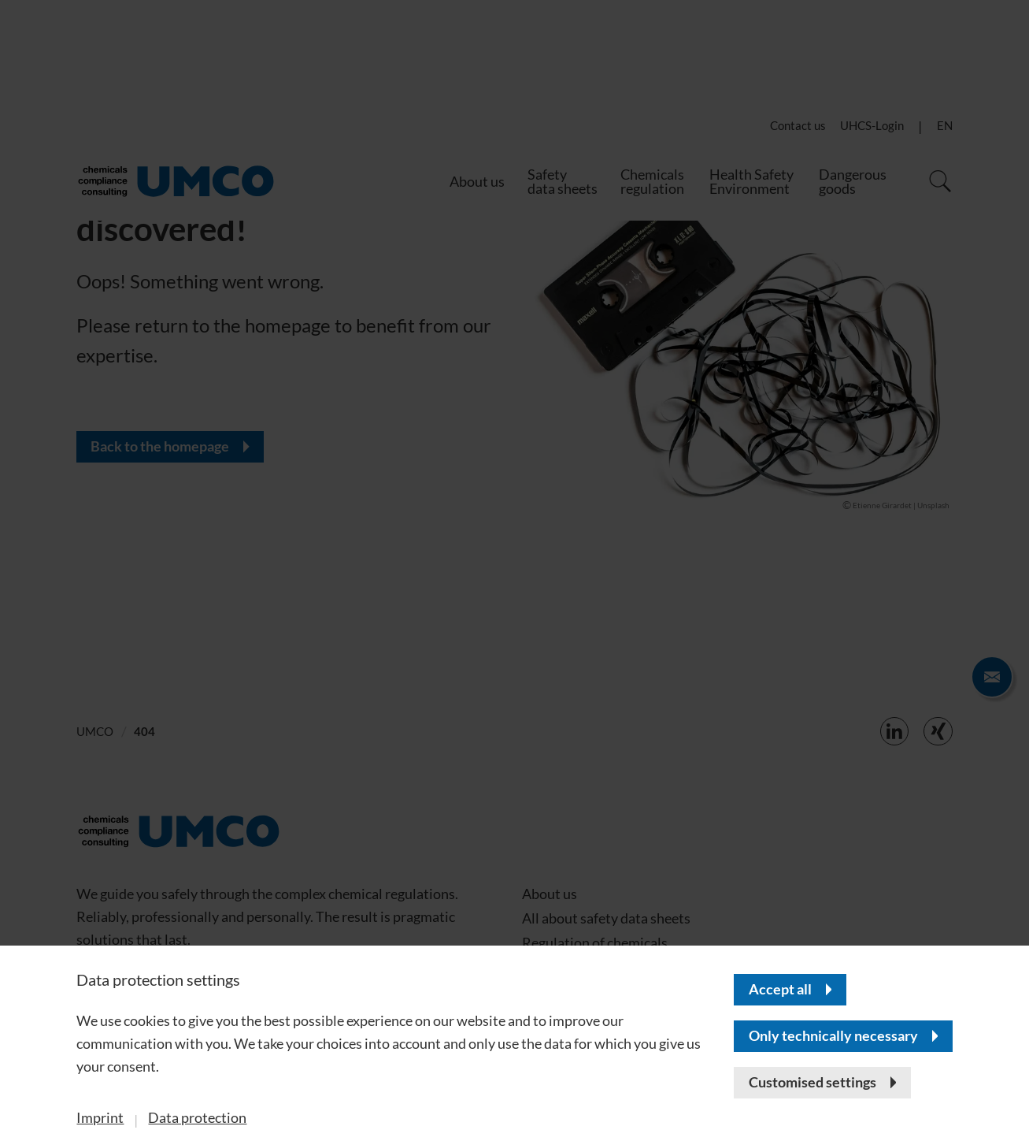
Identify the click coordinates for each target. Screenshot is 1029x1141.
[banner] (514, 570)
